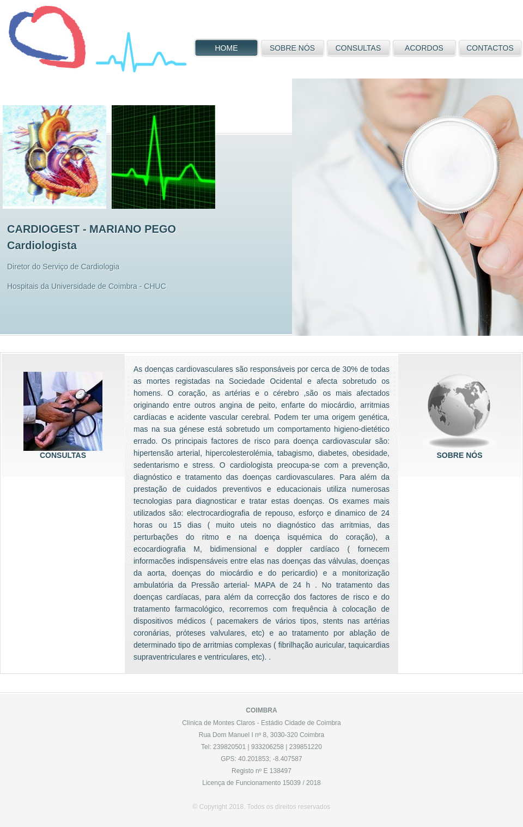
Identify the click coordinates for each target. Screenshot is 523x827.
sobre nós (459, 411)
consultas (62, 411)
